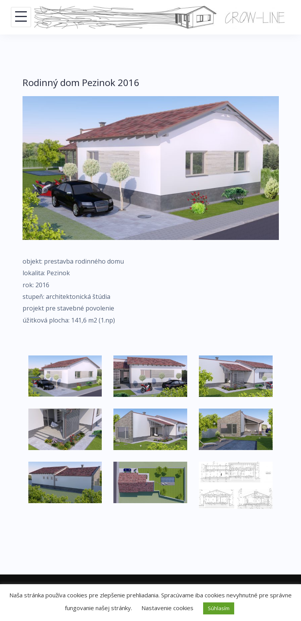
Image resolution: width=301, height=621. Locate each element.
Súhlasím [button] (219, 608)
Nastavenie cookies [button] (167, 608)
